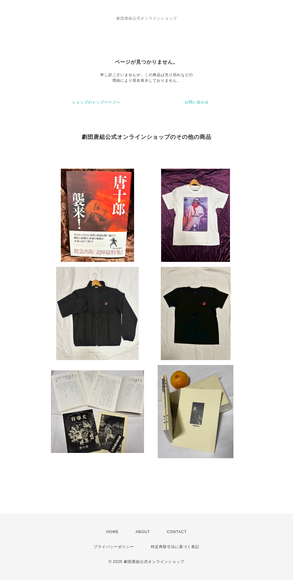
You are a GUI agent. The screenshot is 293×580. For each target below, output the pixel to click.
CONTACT (177, 532)
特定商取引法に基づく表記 (175, 547)
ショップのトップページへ (96, 102)
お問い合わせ (197, 102)
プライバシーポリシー (114, 547)
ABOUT (143, 532)
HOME (112, 532)
